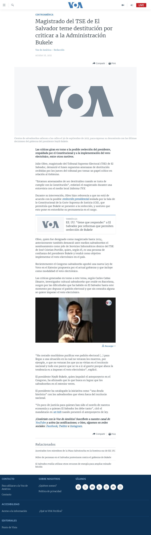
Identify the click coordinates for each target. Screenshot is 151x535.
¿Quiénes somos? (48, 486)
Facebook (51, 426)
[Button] (99, 63)
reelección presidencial (76, 199)
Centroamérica (44, 15)
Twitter (63, 426)
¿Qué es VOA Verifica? (50, 511)
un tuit (57, 412)
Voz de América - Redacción (49, 50)
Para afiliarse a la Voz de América (15, 488)
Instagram (76, 426)
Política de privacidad (50, 491)
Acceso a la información (14, 511)
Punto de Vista (9, 527)
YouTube (40, 422)
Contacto (6, 494)
